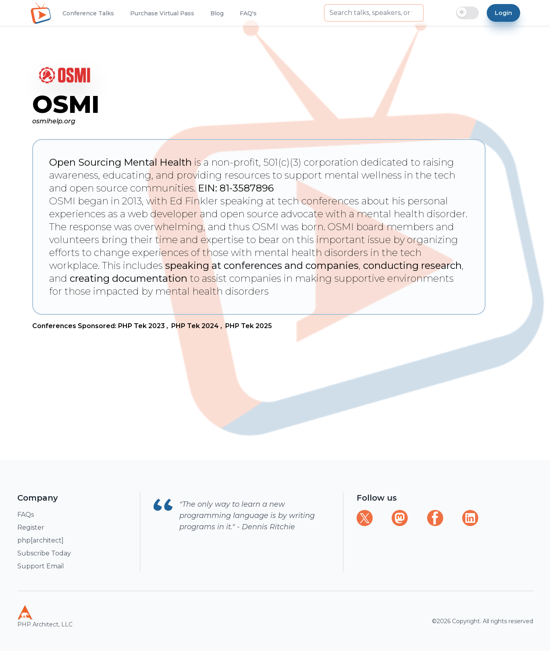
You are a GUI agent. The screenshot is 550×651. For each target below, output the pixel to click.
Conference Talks (88, 13)
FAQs (25, 514)
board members (395, 227)
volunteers (74, 239)
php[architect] (40, 540)
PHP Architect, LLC (45, 616)
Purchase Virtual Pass (162, 13)
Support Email (40, 566)
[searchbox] (374, 13)
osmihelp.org (53, 121)
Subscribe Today (44, 553)
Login (503, 13)
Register (30, 527)
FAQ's (248, 13)
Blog (217, 13)
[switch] (467, 12)
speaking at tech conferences (289, 201)
